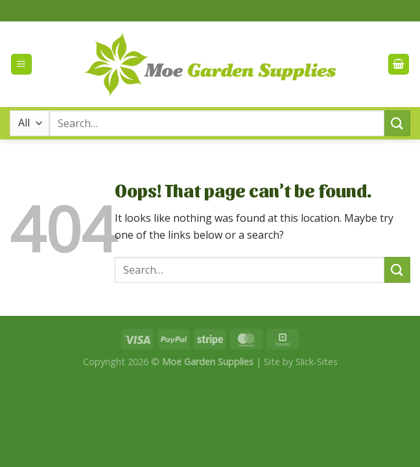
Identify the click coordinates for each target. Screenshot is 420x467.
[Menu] (21, 64)
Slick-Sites (317, 361)
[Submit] (397, 123)
